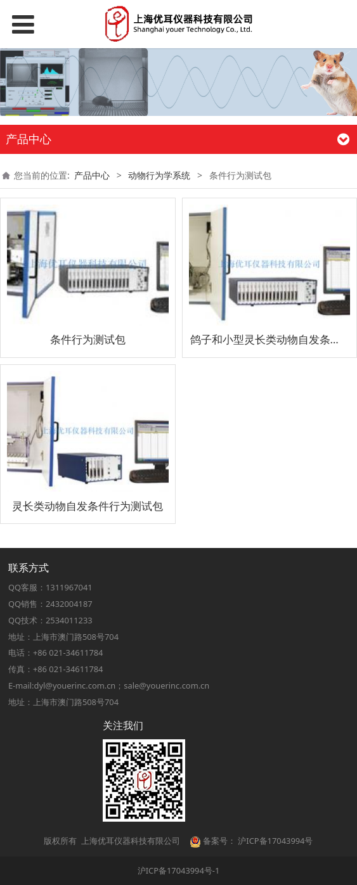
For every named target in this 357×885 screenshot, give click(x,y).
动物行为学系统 (159, 175)
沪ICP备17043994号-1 (179, 870)
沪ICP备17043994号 (275, 840)
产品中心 (92, 175)
